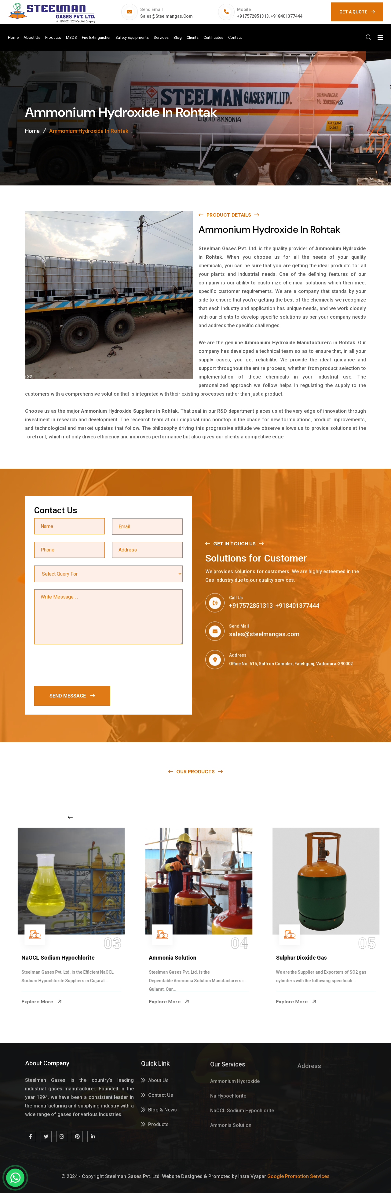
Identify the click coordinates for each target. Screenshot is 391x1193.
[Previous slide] (70, 817)
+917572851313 (253, 16)
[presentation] (80, 666)
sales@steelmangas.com (166, 16)
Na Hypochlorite (39, 957)
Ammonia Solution (296, 957)
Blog (178, 37)
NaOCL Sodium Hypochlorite (182, 957)
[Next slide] (303, 817)
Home (13, 37)
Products (53, 37)
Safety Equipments (132, 37)
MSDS (71, 37)
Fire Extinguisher (96, 37)
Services (161, 37)
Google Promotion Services (298, 1176)
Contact (235, 37)
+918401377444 (286, 16)
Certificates (213, 37)
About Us (32, 37)
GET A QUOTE (357, 11)
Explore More (38, 1001)
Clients (193, 37)
